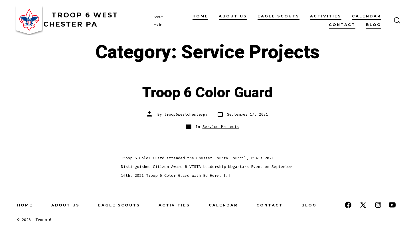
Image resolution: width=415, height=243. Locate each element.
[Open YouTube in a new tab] (392, 205)
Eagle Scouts (278, 16)
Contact (342, 25)
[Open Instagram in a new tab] (378, 205)
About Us (233, 16)
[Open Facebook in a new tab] (348, 205)
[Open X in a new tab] (363, 205)
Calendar (366, 16)
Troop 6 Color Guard (207, 92)
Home (200, 16)
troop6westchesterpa (186, 114)
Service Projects (221, 126)
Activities (325, 16)
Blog (373, 25)
